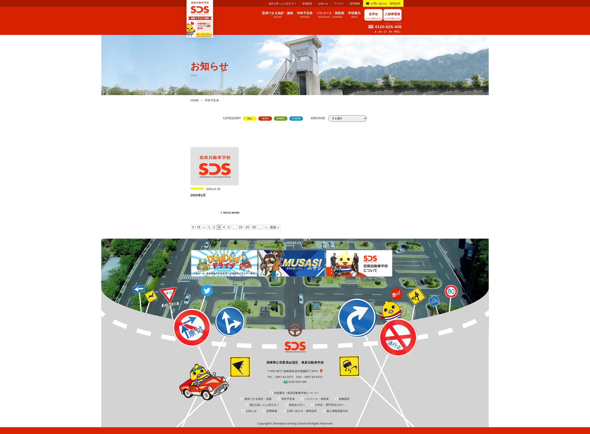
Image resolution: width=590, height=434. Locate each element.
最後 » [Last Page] (274, 227)
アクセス (339, 3)
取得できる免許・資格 (258, 398)
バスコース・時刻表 (316, 398)
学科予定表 (288, 398)
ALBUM (296, 118)
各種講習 (307, 3)
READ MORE (231, 212)
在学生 (373, 14)
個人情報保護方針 (337, 410)
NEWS (265, 118)
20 (247, 227)
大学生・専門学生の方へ (330, 404)
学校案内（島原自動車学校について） (297, 392)
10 (241, 227)
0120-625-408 (388, 26)
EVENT (281, 118)
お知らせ (323, 3)
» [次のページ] (266, 227)
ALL (249, 118)
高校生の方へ (297, 404)
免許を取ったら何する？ (282, 3)
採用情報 (355, 3)
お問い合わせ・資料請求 (386, 3)
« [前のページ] (204, 227)
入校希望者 (392, 14)
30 (254, 227)
